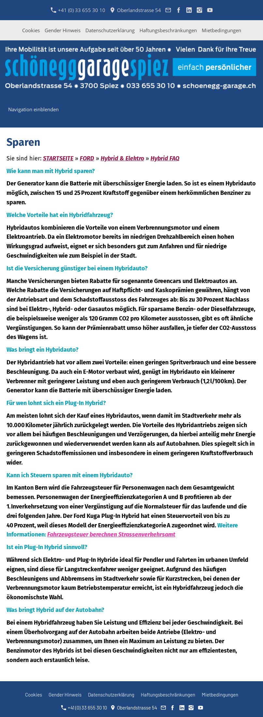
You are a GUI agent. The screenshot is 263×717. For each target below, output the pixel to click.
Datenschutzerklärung (110, 30)
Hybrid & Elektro (122, 158)
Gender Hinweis (62, 30)
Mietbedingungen (221, 30)
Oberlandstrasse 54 (135, 10)
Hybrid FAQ (165, 158)
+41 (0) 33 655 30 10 (78, 10)
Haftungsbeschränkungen (168, 30)
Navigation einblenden (33, 109)
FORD (87, 158)
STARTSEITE (58, 158)
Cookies (31, 30)
